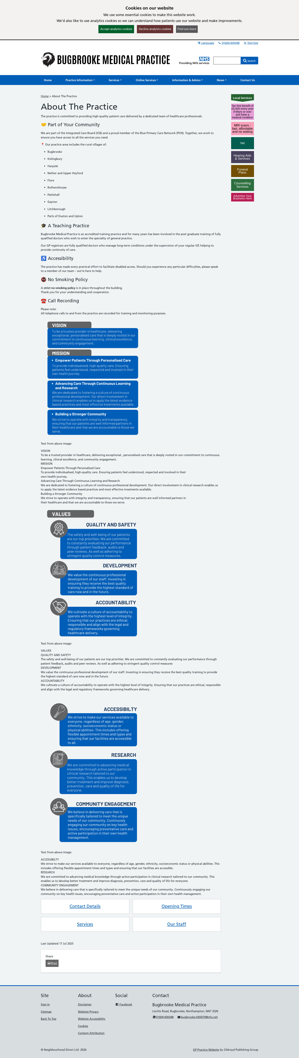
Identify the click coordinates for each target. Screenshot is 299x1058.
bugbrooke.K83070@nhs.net (197, 1017)
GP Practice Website (206, 1050)
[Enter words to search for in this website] (227, 60)
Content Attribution (91, 1033)
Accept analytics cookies (116, 29)
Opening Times (177, 906)
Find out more (187, 29)
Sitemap (46, 1012)
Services (85, 924)
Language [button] (205, 43)
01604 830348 (229, 43)
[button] (80, 80)
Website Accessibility (91, 1019)
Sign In (45, 1004)
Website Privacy (88, 1012)
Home (45, 96)
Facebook (123, 1004)
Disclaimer (85, 1004)
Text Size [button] (250, 43)
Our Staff (176, 924)
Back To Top (48, 1019)
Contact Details (85, 906)
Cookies (83, 1026)
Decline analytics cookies (155, 29)
